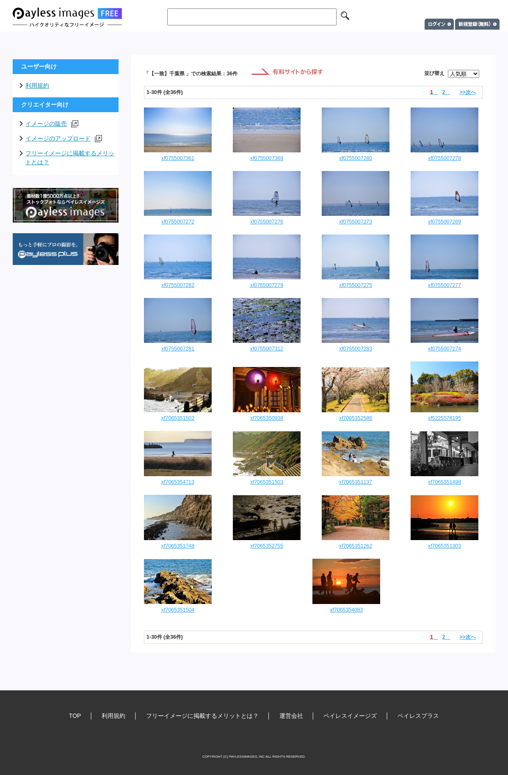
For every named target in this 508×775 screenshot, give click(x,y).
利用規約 (37, 85)
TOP (75, 715)
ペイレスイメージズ (350, 715)
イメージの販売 (51, 123)
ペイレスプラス (418, 715)
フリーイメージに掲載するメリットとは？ (69, 157)
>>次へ (468, 92)
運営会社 (291, 715)
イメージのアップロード (63, 138)
